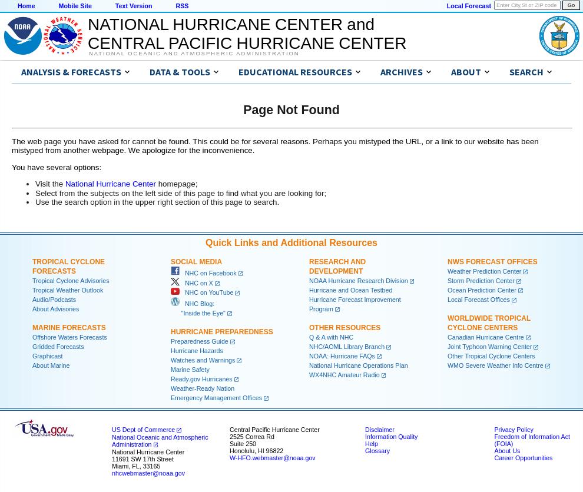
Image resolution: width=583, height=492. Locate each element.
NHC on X (192, 283)
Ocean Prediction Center (482, 290)
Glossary (377, 450)
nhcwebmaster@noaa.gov (148, 473)
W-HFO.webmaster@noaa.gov (273, 457)
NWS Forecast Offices (493, 262)
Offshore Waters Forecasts (69, 337)
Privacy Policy (513, 429)
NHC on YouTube (202, 292)
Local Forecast (469, 5)
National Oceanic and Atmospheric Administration (194, 53)
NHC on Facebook (204, 273)
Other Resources (344, 328)
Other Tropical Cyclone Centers (491, 356)
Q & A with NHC (331, 337)
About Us (507, 450)
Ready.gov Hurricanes (202, 379)
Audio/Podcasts (54, 299)
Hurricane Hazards (197, 350)
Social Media (196, 262)
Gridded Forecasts (58, 346)
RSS (181, 5)
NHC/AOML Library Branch (347, 346)
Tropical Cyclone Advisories (71, 280)
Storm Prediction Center (481, 280)
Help (371, 443)
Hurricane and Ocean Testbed (350, 290)
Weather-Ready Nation (202, 388)
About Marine (50, 365)
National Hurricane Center (110, 183)
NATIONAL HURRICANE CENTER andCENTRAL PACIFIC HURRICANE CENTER (247, 33)
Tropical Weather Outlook (67, 290)
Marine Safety (190, 369)
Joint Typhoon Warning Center (490, 346)
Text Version (134, 5)
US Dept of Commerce (143, 429)
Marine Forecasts (69, 328)
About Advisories (55, 309)
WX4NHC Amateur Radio (344, 374)
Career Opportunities (523, 457)
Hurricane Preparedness (222, 332)
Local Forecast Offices (479, 299)
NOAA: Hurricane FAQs (342, 356)
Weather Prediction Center (484, 271)
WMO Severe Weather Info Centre (496, 365)
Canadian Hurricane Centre (486, 337)
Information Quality (391, 436)
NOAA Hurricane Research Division (358, 280)
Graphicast (47, 356)
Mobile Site (75, 5)
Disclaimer (380, 429)
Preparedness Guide (199, 341)
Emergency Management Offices (216, 397)
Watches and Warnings (203, 360)
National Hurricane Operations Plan (358, 365)
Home (26, 5)
